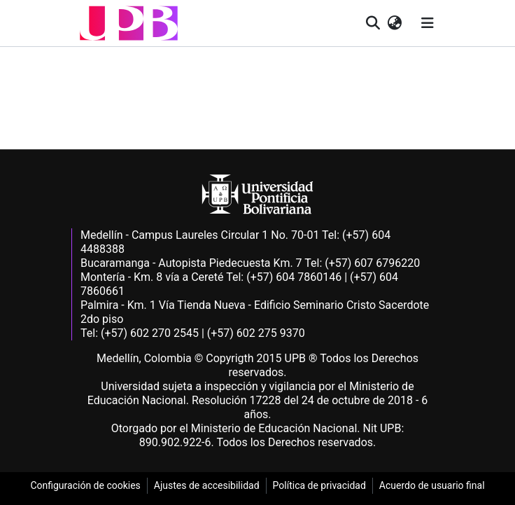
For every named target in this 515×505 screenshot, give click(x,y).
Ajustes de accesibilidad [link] (207, 485)
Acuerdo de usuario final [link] (432, 485)
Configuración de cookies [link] (85, 485)
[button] (129, 23)
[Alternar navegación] (427, 23)
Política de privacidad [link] (319, 485)
